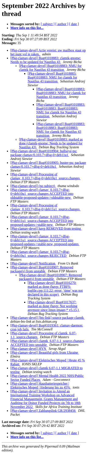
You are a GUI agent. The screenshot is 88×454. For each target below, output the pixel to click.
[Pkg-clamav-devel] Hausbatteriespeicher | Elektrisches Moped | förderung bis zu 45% (40, 385)
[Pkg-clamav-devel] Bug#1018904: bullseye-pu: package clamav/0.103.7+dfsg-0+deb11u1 (43, 153)
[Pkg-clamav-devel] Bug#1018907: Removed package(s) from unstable (41, 269)
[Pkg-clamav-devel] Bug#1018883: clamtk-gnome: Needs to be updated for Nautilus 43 (45, 60)
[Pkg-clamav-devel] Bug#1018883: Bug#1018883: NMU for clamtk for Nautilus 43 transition (52, 77)
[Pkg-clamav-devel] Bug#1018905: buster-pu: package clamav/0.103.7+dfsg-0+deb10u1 (48, 164)
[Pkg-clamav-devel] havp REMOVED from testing (46, 228)
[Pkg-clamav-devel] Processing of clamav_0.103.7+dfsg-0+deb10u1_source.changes (45, 176)
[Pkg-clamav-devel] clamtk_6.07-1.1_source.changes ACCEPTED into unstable (47, 343)
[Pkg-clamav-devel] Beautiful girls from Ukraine (44, 352)
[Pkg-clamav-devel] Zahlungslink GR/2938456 (43, 410)
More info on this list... (27, 28)
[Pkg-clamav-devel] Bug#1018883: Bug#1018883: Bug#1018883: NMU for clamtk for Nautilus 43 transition (60, 110)
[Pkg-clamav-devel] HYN (28, 348)
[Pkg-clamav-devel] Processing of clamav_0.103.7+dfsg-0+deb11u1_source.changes (45, 207)
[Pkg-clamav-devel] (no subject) (33, 186)
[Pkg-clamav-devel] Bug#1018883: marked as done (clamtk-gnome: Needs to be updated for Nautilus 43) (51, 143)
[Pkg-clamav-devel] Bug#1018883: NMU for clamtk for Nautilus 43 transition (50, 67)
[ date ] (74, 24)
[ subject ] (48, 24)
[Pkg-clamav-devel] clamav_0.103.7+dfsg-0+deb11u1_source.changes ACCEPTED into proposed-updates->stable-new (41, 220)
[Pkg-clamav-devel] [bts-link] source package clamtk (47, 317)
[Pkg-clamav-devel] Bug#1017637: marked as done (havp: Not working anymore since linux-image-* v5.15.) (54, 306)
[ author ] (61, 24)
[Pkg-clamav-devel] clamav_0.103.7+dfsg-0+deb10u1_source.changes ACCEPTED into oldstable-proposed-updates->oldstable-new (41, 193)
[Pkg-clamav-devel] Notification (33, 263)
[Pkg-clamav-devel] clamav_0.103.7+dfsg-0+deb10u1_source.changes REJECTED (40, 253)
